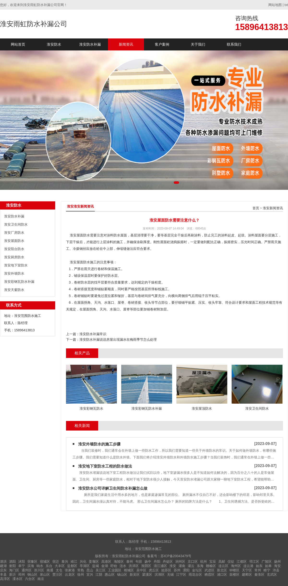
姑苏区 (166, 570)
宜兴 (89, 574)
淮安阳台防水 (14, 249)
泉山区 (45, 574)
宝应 (212, 561)
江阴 (99, 574)
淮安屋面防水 (14, 241)
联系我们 (234, 44)
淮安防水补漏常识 (92, 334)
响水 (39, 566)
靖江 (74, 561)
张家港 (70, 570)
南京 (40, 579)
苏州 (177, 570)
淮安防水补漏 (90, 44)
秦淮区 (259, 574)
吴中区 (141, 570)
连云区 (223, 566)
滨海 (30, 566)
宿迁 (55, 561)
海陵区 (119, 561)
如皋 (268, 566)
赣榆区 (211, 566)
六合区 (30, 579)
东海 (200, 566)
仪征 (231, 561)
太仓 (59, 570)
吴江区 (101, 570)
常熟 (80, 570)
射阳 (12, 566)
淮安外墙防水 (14, 273)
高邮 (221, 561)
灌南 (182, 566)
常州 (257, 570)
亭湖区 (85, 566)
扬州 (277, 561)
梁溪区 (147, 574)
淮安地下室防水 (16, 265)
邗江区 (254, 561)
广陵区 (267, 561)
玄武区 (272, 574)
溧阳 (186, 570)
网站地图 (275, 5)
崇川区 (39, 570)
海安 (277, 566)
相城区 (129, 570)
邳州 (21, 574)
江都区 (242, 561)
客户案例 (162, 44)
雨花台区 (195, 574)
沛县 (276, 570)
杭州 (203, 561)
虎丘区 (154, 570)
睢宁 (267, 570)
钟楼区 (234, 570)
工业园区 (114, 570)
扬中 (147, 561)
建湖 (3, 566)
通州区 (27, 570)
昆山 (89, 570)
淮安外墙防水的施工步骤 (99, 444)
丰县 (3, 574)
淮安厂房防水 (14, 232)
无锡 (170, 574)
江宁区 (181, 574)
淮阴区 (146, 566)
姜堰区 (94, 561)
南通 (50, 570)
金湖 (104, 566)
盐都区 (72, 566)
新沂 (12, 574)
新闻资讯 (126, 44)
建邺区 (247, 574)
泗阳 (12, 561)
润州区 (180, 561)
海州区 (236, 566)
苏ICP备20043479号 (176, 556)
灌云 (191, 566)
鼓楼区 (234, 574)
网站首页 (18, 44)
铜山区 (32, 574)
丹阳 (157, 561)
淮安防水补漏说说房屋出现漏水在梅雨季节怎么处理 (118, 339)
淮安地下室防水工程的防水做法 (105, 466)
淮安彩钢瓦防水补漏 (19, 282)
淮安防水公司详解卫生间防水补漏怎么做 (112, 488)
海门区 (14, 570)
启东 (3, 570)
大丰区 (60, 566)
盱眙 (113, 566)
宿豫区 (32, 561)
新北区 (222, 570)
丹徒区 (168, 561)
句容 (138, 561)
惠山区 (110, 574)
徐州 (80, 574)
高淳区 (5, 579)
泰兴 (64, 561)
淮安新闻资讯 (273, 208)
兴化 (83, 561)
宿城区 (45, 561)
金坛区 (197, 570)
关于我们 (198, 44)
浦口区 (222, 574)
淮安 (172, 566)
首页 (255, 208)
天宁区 (247, 570)
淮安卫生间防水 (16, 224)
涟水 (123, 566)
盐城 (95, 566)
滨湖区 (160, 574)
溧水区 (17, 579)
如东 (259, 566)
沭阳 (21, 561)
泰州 (129, 561)
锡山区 (122, 574)
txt (286, 5)
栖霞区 (209, 574)
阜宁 (21, 566)
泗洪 (3, 561)
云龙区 (70, 574)
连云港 (248, 566)
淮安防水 (54, 44)
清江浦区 (160, 566)
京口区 (193, 561)
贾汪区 (57, 574)
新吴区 (135, 574)
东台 (49, 566)
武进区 (209, 570)
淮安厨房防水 (14, 257)
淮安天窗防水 (14, 290)
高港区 (106, 561)
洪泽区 (134, 566)
